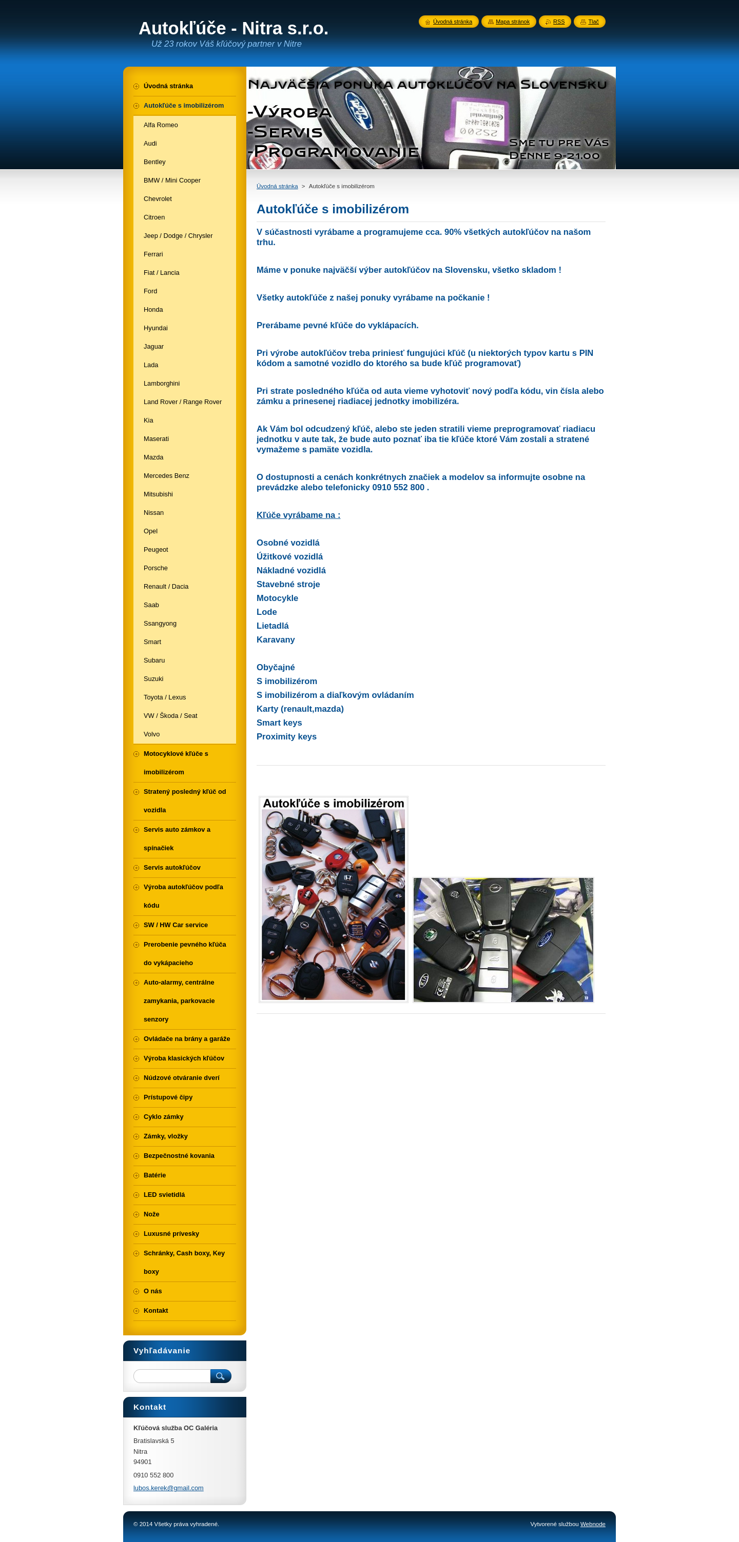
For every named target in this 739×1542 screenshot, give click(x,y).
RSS (559, 21)
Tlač (593, 21)
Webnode (593, 1524)
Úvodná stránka (277, 186)
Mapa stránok (513, 21)
